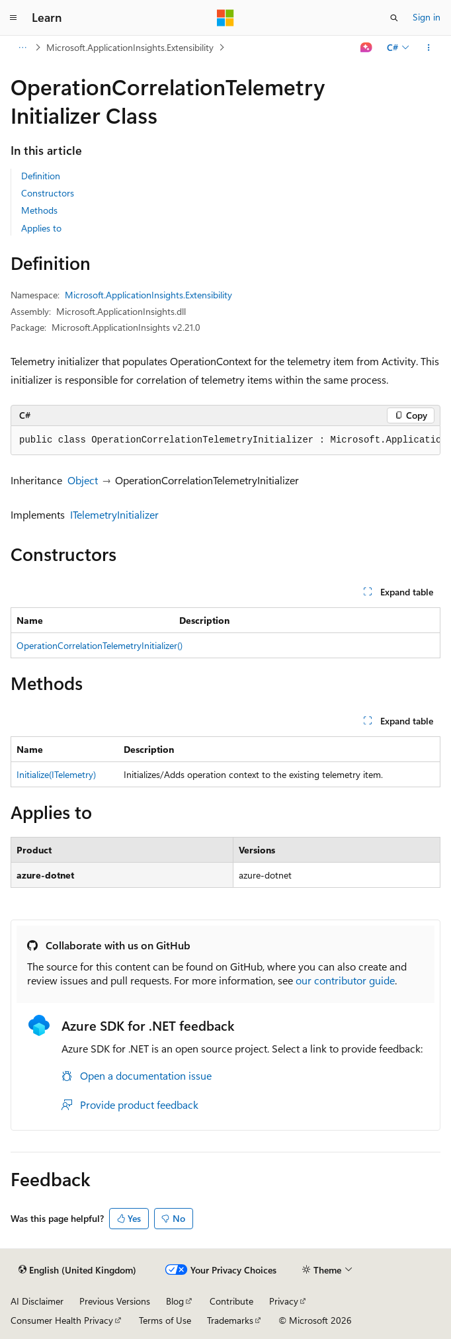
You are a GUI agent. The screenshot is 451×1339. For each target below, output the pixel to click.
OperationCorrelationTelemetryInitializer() (100, 645)
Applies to (41, 228)
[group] (225, 440)
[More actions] (428, 47)
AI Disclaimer (37, 1301)
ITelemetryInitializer (114, 514)
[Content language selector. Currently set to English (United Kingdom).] (77, 1270)
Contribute (231, 1301)
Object (82, 480)
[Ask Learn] (367, 47)
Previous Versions (114, 1301)
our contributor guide (345, 980)
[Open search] (394, 18)
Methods (39, 210)
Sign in (426, 17)
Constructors (47, 193)
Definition (40, 175)
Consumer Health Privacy (62, 1320)
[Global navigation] (13, 18)
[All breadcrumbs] (22, 47)
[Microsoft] (225, 17)
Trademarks (230, 1320)
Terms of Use (165, 1320)
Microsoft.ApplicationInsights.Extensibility (130, 47)
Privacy (283, 1301)
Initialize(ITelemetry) (56, 774)
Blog (175, 1301)
